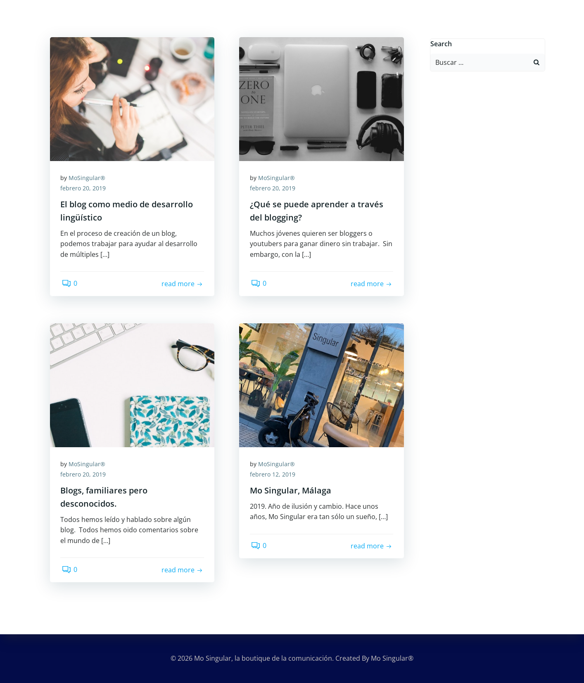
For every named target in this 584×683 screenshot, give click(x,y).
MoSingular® (89, 179)
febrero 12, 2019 (274, 475)
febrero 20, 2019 (85, 189)
